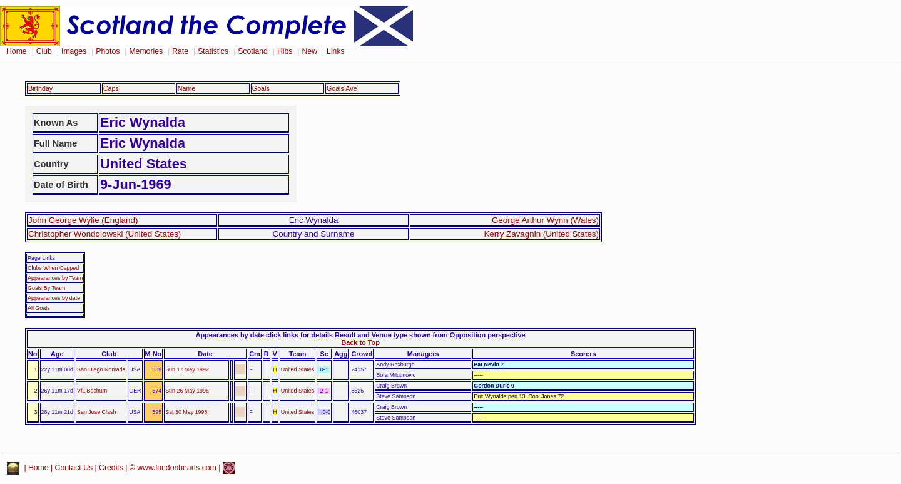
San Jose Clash (96, 412)
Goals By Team (46, 288)
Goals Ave (342, 88)
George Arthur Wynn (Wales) (545, 220)
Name (187, 88)
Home (16, 51)
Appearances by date (54, 298)
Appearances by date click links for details (264, 335)
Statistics (213, 51)
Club (44, 51)
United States (297, 369)
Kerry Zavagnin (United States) (541, 234)
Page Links (41, 258)
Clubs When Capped (53, 268)
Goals (261, 88)
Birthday (40, 88)
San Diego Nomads (101, 369)
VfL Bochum (92, 391)
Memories (146, 51)
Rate (180, 51)
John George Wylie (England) (83, 220)
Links (336, 51)
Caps (111, 88)
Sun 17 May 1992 (187, 369)
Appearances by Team (55, 278)
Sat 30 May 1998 (186, 412)
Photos (108, 51)
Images (73, 51)
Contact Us (74, 467)
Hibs (284, 51)
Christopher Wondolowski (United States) (104, 234)
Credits (111, 467)
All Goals (39, 308)
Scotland (253, 51)
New (309, 51)
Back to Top (360, 342)
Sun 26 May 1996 (187, 391)
